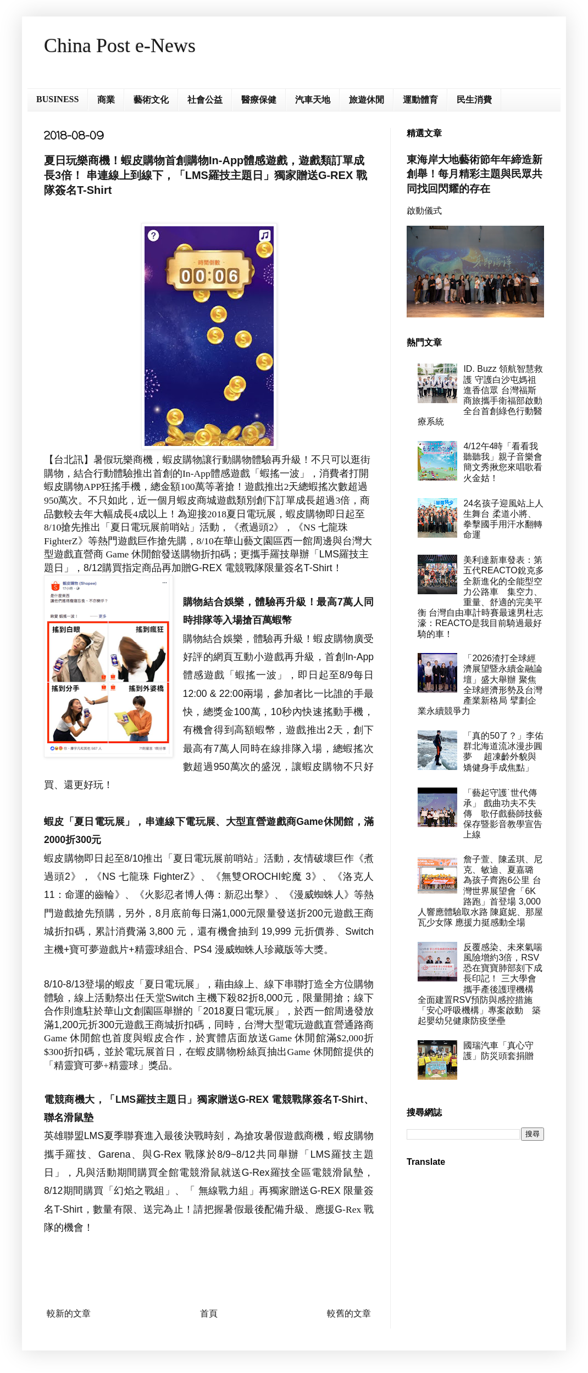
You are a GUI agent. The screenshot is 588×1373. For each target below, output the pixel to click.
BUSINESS (57, 99)
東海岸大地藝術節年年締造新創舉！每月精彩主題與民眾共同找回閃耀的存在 (474, 174)
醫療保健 (258, 99)
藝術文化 (151, 99)
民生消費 (474, 99)
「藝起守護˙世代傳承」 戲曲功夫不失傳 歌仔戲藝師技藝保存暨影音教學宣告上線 (502, 814)
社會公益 (205, 99)
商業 (106, 99)
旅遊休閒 (366, 99)
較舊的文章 (349, 1313)
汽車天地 (312, 99)
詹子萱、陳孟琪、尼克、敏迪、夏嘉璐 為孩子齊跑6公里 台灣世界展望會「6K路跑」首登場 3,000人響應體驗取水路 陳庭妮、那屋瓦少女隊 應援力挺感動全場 (480, 891)
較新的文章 (69, 1313)
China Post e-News (120, 46)
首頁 (209, 1313)
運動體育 (420, 99)
